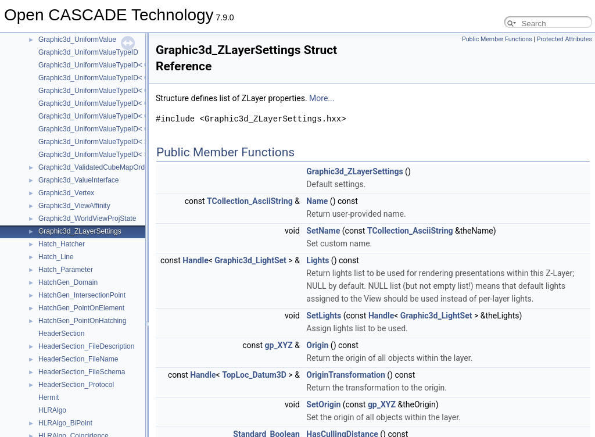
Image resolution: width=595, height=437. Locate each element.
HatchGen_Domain (68, 282)
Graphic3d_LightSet (250, 260)
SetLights (323, 315)
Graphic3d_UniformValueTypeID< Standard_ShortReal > (125, 155)
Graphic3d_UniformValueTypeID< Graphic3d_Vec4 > (120, 116)
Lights (317, 260)
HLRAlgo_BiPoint (65, 423)
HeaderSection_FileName (78, 359)
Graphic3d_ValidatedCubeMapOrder (94, 167)
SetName (323, 230)
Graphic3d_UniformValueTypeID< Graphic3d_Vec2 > (120, 65)
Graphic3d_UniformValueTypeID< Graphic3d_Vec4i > (120, 129)
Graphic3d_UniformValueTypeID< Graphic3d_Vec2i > (120, 78)
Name (317, 201)
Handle (195, 260)
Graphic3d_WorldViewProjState (87, 218)
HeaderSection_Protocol (76, 385)
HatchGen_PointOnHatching (82, 321)
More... (321, 98)
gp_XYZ (279, 345)
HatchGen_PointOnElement (81, 308)
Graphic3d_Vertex (66, 193)
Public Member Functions (497, 39)
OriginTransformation (345, 374)
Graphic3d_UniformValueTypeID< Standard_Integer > (121, 142)
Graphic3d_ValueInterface (78, 180)
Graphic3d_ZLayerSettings (79, 231)
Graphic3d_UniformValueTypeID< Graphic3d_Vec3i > (120, 103)
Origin (317, 345)
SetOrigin (323, 404)
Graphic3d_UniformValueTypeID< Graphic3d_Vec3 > (120, 91)
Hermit (48, 397)
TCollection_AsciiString (250, 201)
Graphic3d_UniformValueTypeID (88, 52)
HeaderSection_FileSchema (81, 372)
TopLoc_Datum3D (254, 374)
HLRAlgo (52, 410)
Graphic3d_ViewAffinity (74, 206)
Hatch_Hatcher (61, 244)
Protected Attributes (564, 39)
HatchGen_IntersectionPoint (82, 295)
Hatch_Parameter (65, 270)
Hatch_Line (56, 257)
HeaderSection (61, 333)
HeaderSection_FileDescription (86, 346)
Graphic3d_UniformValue (77, 39)
